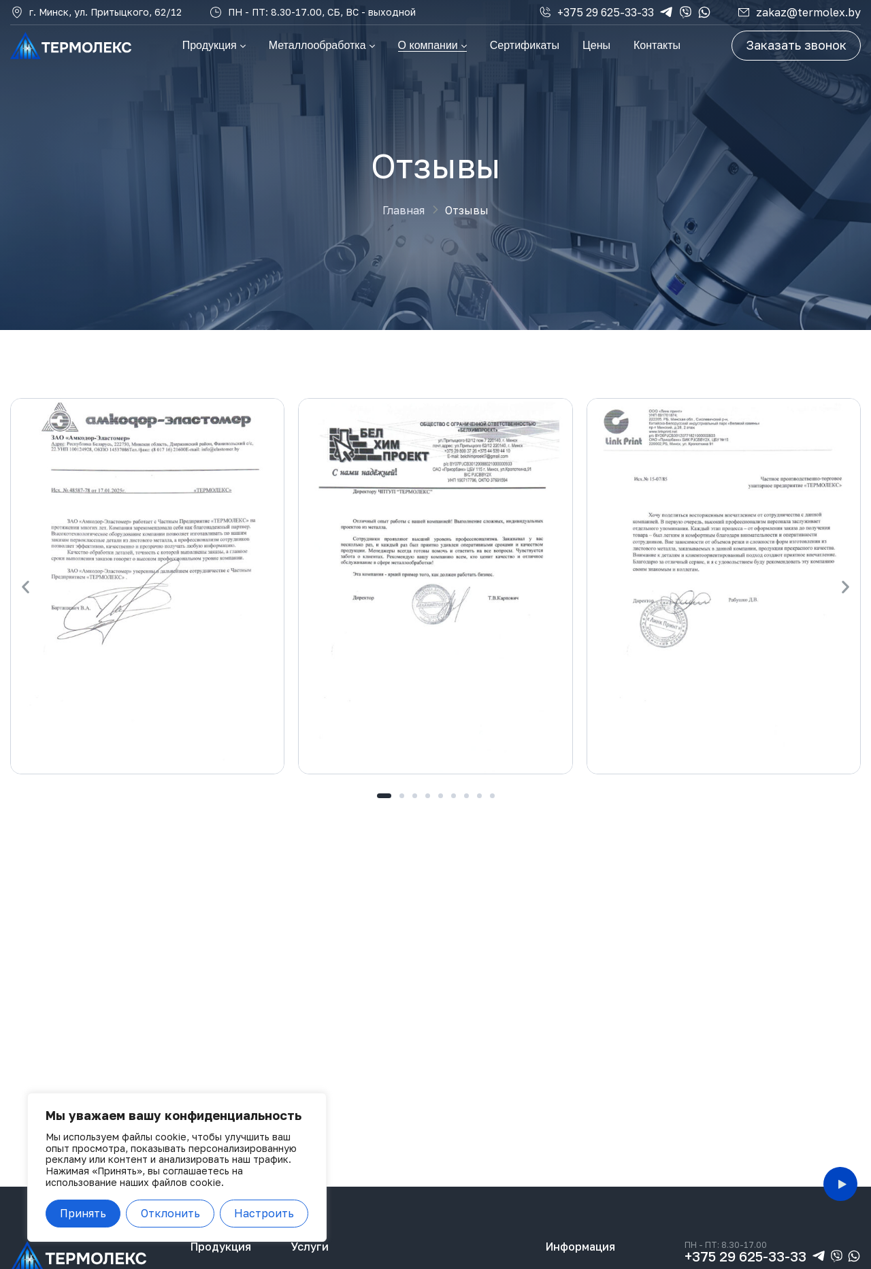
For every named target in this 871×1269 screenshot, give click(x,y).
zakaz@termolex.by (808, 12)
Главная (403, 210)
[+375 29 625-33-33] (545, 12)
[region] (177, 1167)
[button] (25, 586)
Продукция (221, 1246)
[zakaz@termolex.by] (744, 12)
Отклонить (170, 1213)
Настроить (264, 1213)
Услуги (310, 1246)
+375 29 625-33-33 (605, 12)
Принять (83, 1213)
